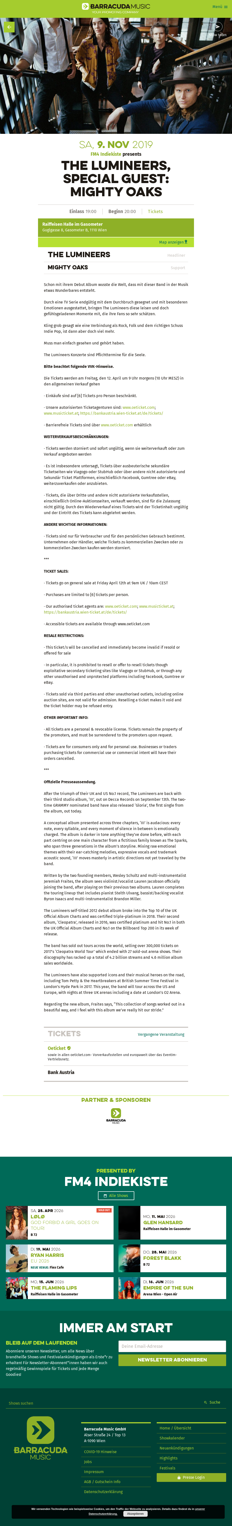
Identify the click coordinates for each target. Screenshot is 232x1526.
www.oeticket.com (139, 407)
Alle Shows (118, 1195)
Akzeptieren (135, 1514)
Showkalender (172, 1438)
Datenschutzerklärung (103, 1491)
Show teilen (218, 35)
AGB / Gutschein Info (102, 1481)
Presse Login (194, 1477)
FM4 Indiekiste (106, 154)
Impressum (94, 1471)
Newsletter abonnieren (172, 1360)
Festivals (167, 1468)
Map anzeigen (171, 242)
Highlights (168, 1458)
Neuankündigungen (177, 1448)
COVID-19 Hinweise (100, 1451)
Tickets (155, 211)
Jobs (88, 1461)
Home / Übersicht (175, 1428)
